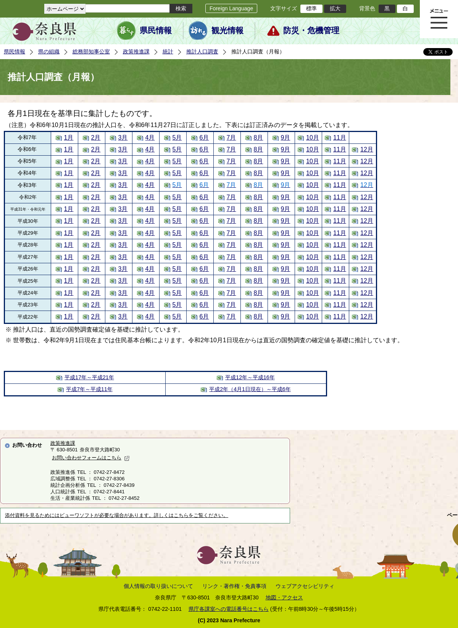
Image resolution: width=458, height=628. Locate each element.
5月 (177, 137)
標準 (311, 8)
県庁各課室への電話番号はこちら (229, 609)
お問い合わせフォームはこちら (91, 458)
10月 (312, 137)
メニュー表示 (439, 19)
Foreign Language (231, 8)
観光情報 (227, 30)
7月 (231, 137)
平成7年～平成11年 (89, 389)
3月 (123, 137)
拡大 (335, 8)
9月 (285, 137)
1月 (69, 137)
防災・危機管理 (311, 30)
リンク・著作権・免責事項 (234, 586)
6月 (204, 137)
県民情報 (156, 30)
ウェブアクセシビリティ (305, 586)
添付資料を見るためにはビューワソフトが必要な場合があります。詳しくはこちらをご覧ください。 (116, 515)
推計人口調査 (202, 51)
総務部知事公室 (91, 51)
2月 (96, 137)
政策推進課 (136, 51)
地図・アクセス (284, 597)
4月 (150, 137)
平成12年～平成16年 (249, 377)
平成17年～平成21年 (89, 377)
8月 (258, 137)
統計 (168, 51)
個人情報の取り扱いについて (158, 586)
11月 (339, 137)
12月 (366, 149)
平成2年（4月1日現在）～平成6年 (249, 389)
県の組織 (49, 51)
